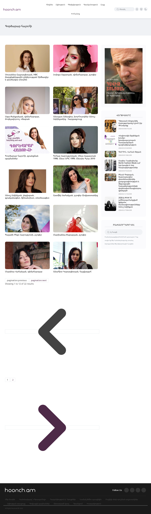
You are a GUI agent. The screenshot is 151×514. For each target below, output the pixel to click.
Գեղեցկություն (74, 4)
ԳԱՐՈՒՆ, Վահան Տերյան (129, 152)
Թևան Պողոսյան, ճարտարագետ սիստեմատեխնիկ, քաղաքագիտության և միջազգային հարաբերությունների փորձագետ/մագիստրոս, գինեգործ (129, 182)
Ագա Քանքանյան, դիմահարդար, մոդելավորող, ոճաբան (22, 117)
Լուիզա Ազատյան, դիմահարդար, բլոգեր (74, 74)
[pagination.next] (52, 428)
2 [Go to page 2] (12, 379)
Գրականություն (91, 4)
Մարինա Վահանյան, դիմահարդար (23, 271)
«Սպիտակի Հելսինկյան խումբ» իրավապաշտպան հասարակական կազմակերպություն (129, 140)
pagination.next (39, 280)
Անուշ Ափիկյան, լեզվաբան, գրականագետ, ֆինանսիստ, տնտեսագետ (27, 196)
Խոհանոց (75, 13)
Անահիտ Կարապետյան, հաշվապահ (72, 271)
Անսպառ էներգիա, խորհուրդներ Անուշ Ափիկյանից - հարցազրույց (74, 117)
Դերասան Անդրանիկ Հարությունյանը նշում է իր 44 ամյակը (130, 123)
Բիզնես (49, 4)
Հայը (103, 4)
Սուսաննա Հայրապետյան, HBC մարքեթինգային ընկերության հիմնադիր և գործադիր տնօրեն (27, 77)
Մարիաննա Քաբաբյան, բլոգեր (69, 234)
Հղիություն (60, 4)
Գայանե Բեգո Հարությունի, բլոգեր (23, 234)
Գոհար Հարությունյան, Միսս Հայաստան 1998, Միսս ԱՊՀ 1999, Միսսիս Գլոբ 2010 (74, 157)
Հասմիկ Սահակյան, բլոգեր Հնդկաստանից (75, 195)
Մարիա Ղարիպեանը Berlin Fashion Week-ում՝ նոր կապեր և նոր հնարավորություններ (129, 164)
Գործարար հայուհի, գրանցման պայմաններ (21, 157)
